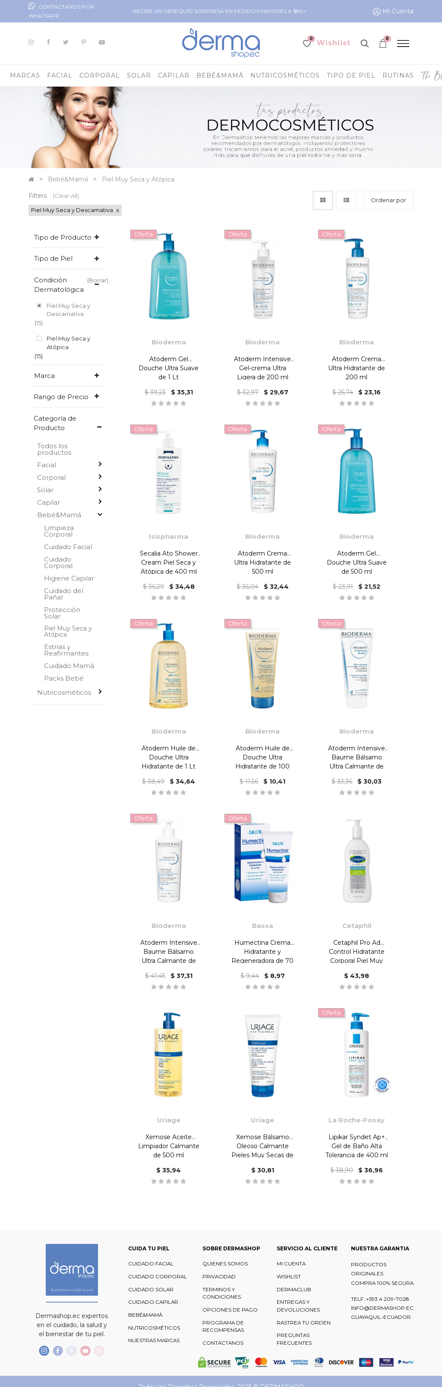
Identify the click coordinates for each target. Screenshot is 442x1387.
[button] (388, 200)
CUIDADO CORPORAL (157, 1277)
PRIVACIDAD (219, 1277)
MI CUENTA (291, 1264)
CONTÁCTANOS (222, 1343)
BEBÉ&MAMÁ (145, 1315)
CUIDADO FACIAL (151, 1264)
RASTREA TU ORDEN (304, 1323)
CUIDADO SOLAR (151, 1290)
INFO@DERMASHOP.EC (382, 1308)
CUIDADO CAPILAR (153, 1302)
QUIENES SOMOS (225, 1264)
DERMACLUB (294, 1290)
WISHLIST (289, 1277)
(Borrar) (97, 280)
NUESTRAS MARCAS (154, 1340)
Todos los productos (54, 416)
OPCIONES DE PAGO (230, 1310)
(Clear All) (66, 195)
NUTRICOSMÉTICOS (154, 1328)
